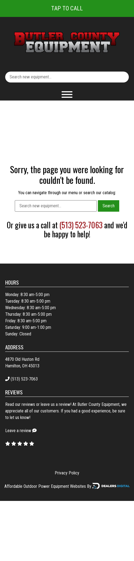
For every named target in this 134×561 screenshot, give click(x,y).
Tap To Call (67, 8)
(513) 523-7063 (81, 225)
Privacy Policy (67, 473)
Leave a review (18, 430)
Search (109, 205)
